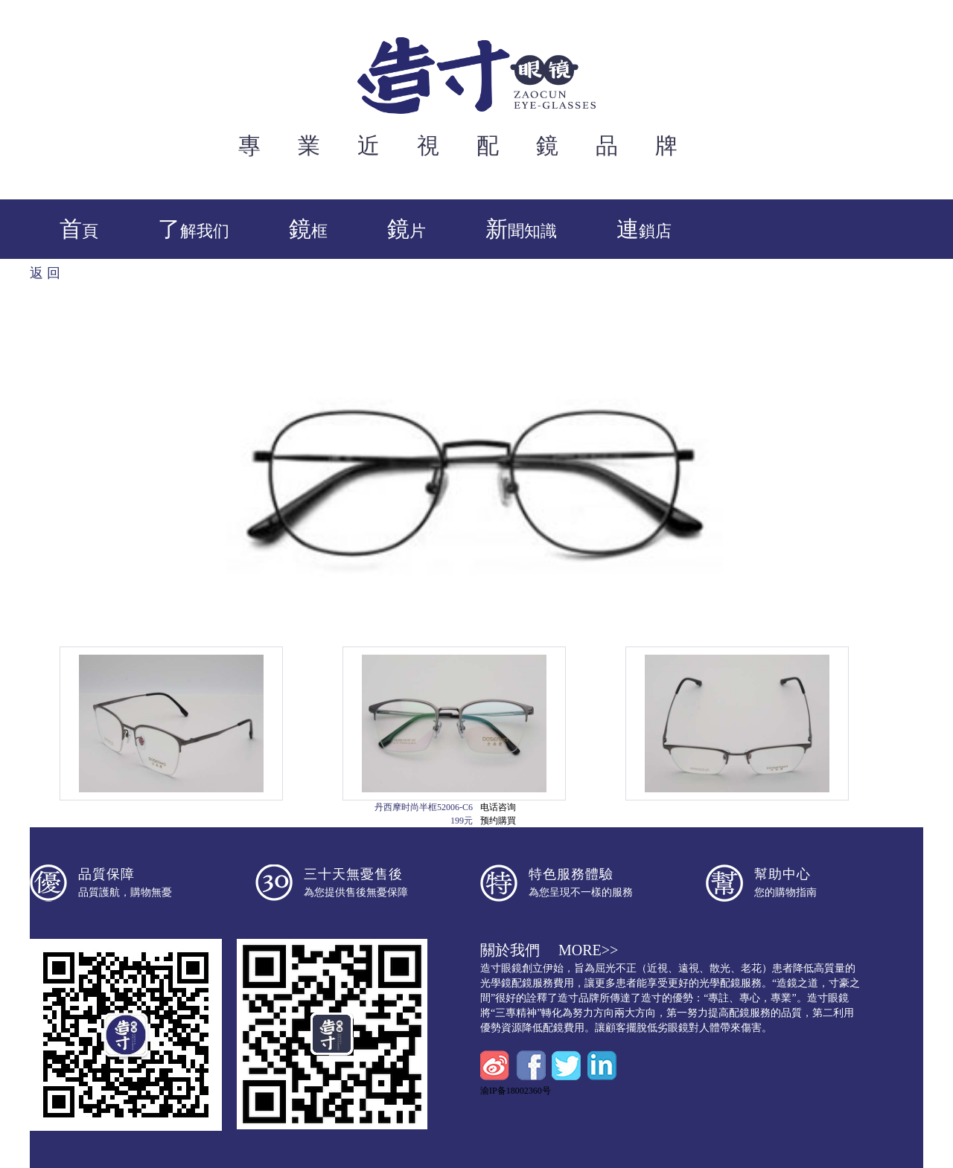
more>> (588, 950)
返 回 (45, 273)
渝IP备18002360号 (515, 1090)
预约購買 (498, 820)
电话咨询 (498, 807)
